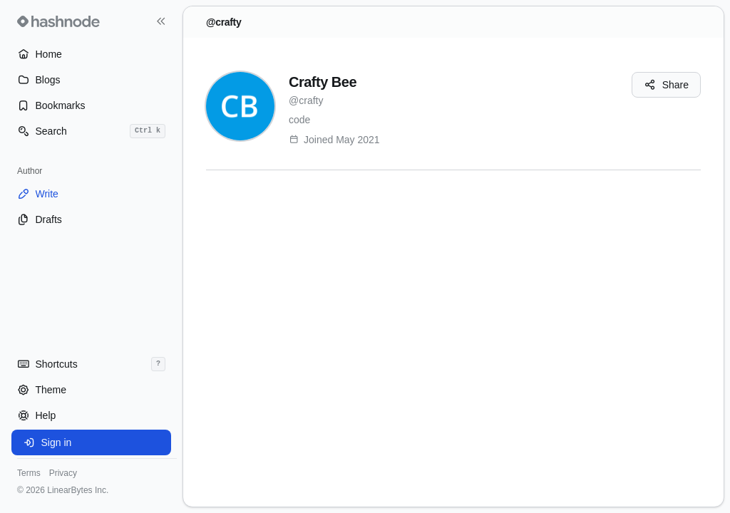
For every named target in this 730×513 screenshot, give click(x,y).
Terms (29, 473)
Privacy (63, 473)
